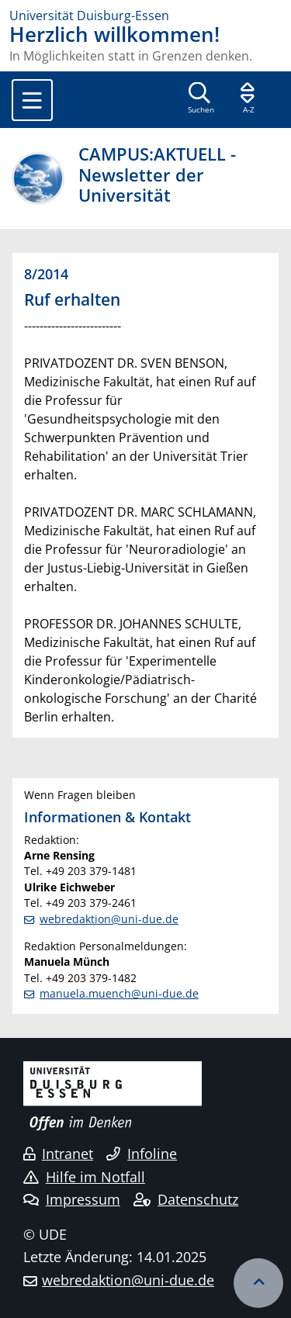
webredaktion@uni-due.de (109, 919)
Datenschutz (185, 1199)
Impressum (71, 1199)
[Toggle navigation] (32, 100)
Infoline (141, 1153)
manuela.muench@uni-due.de (119, 993)
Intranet (58, 1153)
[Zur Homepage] (145, 15)
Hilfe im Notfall (84, 1177)
